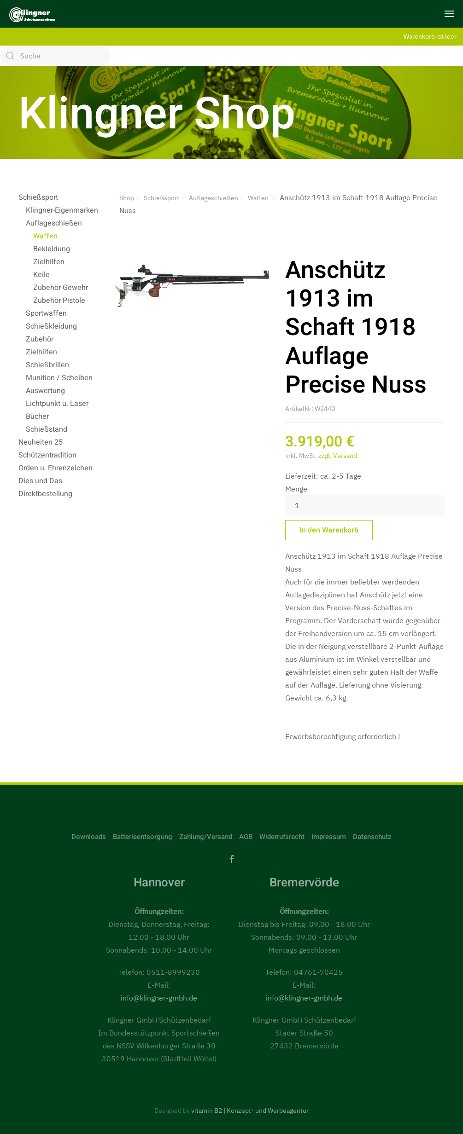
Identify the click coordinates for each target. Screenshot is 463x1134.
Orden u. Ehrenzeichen (55, 468)
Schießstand (46, 429)
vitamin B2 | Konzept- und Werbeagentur (250, 1110)
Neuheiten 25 (40, 442)
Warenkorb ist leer (430, 36)
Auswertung (45, 390)
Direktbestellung (45, 493)
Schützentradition (47, 455)
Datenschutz (372, 837)
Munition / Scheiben (59, 377)
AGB (245, 837)
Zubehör (39, 339)
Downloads (88, 837)
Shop (126, 198)
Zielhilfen (48, 261)
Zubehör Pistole (59, 300)
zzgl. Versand (337, 455)
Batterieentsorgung (142, 837)
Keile (41, 274)
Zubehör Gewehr (60, 287)
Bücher (37, 416)
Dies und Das (40, 480)
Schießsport (38, 197)
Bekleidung (51, 249)
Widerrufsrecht (282, 837)
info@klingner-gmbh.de (159, 997)
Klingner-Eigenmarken (62, 210)
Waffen (45, 236)
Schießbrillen (47, 364)
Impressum (328, 837)
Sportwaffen (46, 313)
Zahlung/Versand (205, 837)
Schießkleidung (51, 326)
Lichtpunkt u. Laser (57, 403)
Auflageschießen (54, 223)
